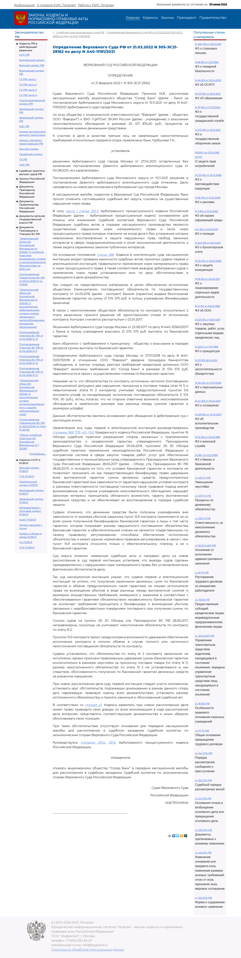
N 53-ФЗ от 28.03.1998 (207, 437)
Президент (186, 18)
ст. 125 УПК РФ (203, 780)
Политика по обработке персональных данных (87, 949)
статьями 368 (63, 432)
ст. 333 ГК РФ (202, 477)
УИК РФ (24, 164)
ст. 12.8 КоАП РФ (204, 635)
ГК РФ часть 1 (27, 79)
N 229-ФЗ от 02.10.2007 (208, 414)
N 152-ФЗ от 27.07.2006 (208, 383)
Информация (24, 5)
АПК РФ (24, 54)
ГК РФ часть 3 (28, 89)
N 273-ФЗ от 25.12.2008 (208, 175)
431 (84, 432)
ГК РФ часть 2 (28, 84)
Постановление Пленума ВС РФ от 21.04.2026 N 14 (31, 360)
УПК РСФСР (26, 547)
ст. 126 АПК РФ (203, 830)
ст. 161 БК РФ (202, 703)
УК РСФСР (25, 542)
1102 (91, 432)
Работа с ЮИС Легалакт (96, 5)
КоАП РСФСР (27, 519)
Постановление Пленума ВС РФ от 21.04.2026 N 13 (31, 335)
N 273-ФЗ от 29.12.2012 (207, 93)
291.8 (112, 742)
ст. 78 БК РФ (202, 599)
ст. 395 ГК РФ (202, 518)
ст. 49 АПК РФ (203, 852)
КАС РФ (24, 126)
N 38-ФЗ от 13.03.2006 (207, 197)
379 (77, 432)
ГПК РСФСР (26, 476)
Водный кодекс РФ (31, 65)
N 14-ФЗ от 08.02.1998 (207, 306)
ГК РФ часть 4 (28, 95)
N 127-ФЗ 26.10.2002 (206, 360)
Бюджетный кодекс (32, 60)
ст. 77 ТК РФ (202, 730)
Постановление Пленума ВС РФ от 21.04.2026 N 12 (31, 372)
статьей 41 (93, 705)
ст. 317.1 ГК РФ (203, 495)
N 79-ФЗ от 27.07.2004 (207, 107)
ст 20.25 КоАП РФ (205, 545)
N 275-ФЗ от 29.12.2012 (207, 130)
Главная (133, 18)
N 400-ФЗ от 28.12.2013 (208, 44)
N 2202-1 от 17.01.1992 (206, 346)
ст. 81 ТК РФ (202, 572)
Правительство (212, 18)
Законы (167, 18)
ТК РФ (23, 159)
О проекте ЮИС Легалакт (56, 5)
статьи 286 (105, 255)
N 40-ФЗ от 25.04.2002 (208, 80)
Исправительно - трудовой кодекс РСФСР (30, 511)
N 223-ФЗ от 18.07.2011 (207, 319)
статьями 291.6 (93, 742)
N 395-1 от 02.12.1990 (206, 455)
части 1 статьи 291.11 (82, 211)
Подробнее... (37, 453)
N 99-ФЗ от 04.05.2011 (207, 279)
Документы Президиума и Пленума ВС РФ (29, 230)
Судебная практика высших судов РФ (80, 32)
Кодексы (150, 18)
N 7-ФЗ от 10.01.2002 (206, 211)
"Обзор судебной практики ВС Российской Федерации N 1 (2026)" (30, 441)
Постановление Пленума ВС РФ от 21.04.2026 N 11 (31, 348)
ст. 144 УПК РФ (203, 753)
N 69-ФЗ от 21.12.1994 (207, 62)
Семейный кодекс (31, 154)
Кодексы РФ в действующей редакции (28, 47)
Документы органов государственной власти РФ (32, 219)
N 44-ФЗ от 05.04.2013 (208, 401)
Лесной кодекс (29, 148)
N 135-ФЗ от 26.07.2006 (208, 261)
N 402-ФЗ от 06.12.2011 (207, 242)
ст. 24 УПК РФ (203, 798)
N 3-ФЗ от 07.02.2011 (206, 229)
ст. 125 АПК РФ (203, 897)
